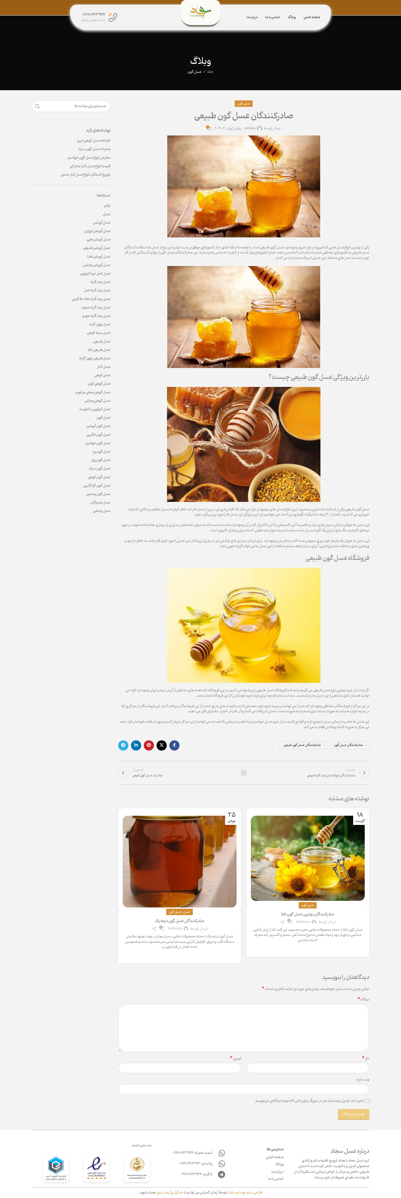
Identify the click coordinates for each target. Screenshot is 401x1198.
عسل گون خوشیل (97, 443)
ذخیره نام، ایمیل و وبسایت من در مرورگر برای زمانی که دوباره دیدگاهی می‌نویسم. (309, 1100)
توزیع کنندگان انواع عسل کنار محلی (85, 174)
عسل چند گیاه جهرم (96, 316)
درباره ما (278, 1172)
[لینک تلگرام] (123, 745)
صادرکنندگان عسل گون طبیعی (302, 745)
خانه (210, 71)
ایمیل (235, 1059)
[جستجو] (71, 106)
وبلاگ (279, 1164)
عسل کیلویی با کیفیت (94, 409)
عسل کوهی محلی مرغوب (92, 392)
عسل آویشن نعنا (98, 257)
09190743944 (93, 15)
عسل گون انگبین (98, 435)
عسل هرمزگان (100, 502)
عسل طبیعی (101, 341)
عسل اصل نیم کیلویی (95, 273)
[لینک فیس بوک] (174, 745)
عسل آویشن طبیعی (96, 248)
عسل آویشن (101, 223)
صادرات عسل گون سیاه (94, 149)
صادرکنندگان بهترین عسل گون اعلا (307, 914)
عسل (186, 912)
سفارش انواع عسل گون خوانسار (88, 158)
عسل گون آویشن (98, 426)
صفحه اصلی (275, 1157)
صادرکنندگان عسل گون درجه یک (179, 921)
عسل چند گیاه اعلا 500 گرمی (91, 299)
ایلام (107, 206)
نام (365, 1059)
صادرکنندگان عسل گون (348, 745)
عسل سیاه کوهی (98, 333)
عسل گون (194, 71)
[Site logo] (200, 12)
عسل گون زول (100, 460)
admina (249, 128)
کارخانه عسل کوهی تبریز (93, 141)
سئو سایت (235, 1192)
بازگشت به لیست (244, 773)
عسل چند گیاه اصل (97, 290)
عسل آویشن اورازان (97, 231)
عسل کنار (103, 367)
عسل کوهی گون (99, 384)
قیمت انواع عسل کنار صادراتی (90, 166)
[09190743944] (113, 17)
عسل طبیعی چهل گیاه (94, 358)
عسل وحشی (101, 511)
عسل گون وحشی (98, 494)
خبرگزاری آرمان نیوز (170, 1192)
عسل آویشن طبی (98, 239)
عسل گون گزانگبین (96, 485)
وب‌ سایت (362, 1079)
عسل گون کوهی (99, 477)
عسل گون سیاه (99, 468)
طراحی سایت (253, 1192)
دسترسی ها (275, 1149)
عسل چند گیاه (100, 282)
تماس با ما (276, 1179)
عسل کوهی (102, 375)
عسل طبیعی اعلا (99, 350)
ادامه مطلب (307, 948)
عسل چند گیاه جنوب (95, 307)
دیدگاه (363, 1000)
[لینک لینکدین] (136, 745)
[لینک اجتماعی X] (162, 745)
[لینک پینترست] (149, 745)
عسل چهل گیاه (99, 324)
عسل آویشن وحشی (96, 265)
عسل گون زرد (101, 452)
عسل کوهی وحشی (97, 401)
